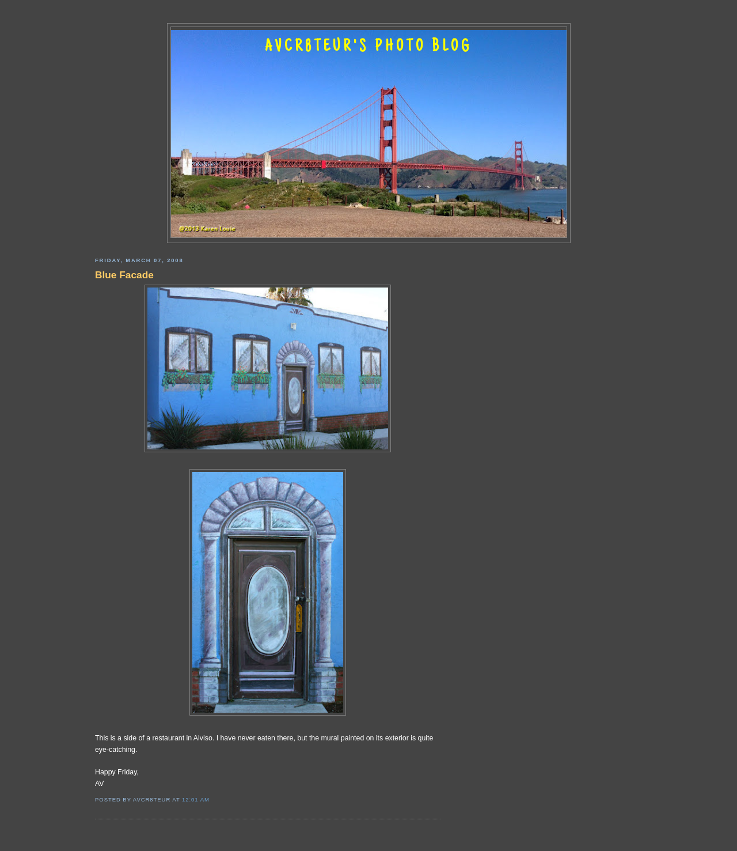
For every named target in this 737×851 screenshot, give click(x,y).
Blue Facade (124, 275)
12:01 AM (196, 799)
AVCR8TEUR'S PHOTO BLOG (368, 47)
